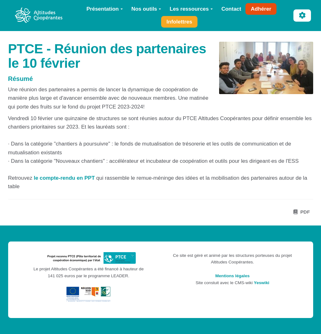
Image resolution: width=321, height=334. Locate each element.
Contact (231, 9)
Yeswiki (261, 282)
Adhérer (261, 9)
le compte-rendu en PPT (64, 178)
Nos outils (146, 9)
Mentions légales (232, 275)
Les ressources (191, 9)
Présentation (105, 9)
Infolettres (179, 22)
